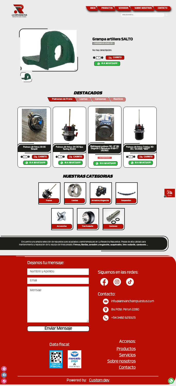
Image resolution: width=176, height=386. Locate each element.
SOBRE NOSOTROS (143, 8)
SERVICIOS (123, 8)
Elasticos (118, 99)
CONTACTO (162, 8)
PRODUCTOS (107, 8)
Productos (126, 349)
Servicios (127, 355)
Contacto (127, 368)
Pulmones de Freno (62, 99)
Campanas (100, 99)
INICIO (92, 8)
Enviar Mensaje (58, 329)
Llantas (83, 99)
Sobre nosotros (121, 362)
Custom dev (99, 380)
